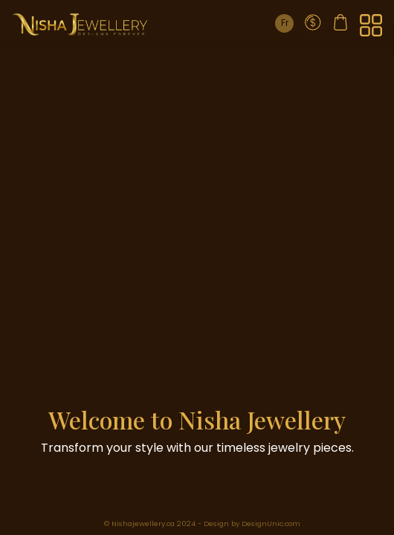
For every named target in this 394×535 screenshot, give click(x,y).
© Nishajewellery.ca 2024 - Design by (173, 523)
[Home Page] (80, 24)
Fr (284, 22)
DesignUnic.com (271, 523)
